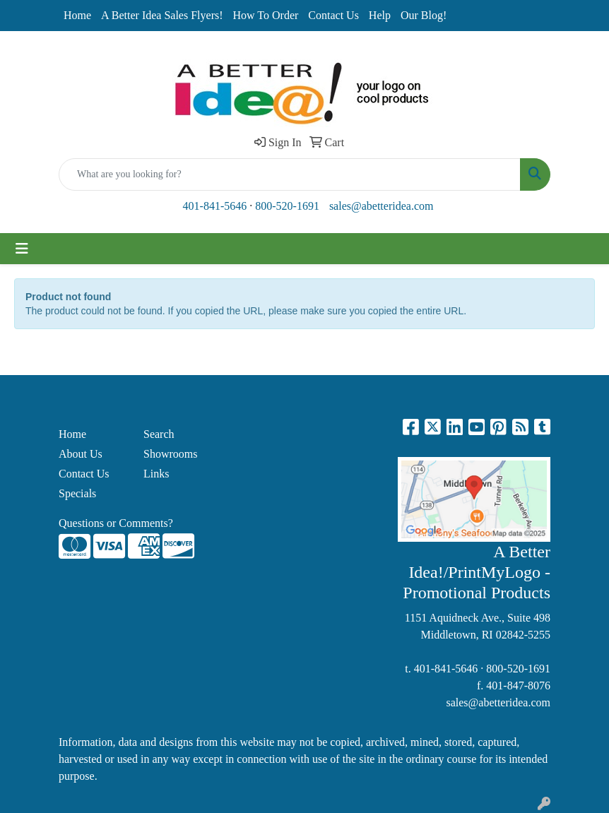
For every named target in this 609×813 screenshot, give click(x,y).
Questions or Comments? (116, 523)
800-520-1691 (287, 206)
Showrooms (170, 454)
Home (77, 15)
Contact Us (333, 15)
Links (156, 474)
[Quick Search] (290, 174)
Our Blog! (424, 15)
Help (380, 15)
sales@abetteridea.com (381, 206)
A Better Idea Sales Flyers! (162, 15)
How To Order (266, 15)
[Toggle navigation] (22, 249)
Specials (77, 493)
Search (159, 434)
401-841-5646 (215, 206)
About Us (80, 454)
